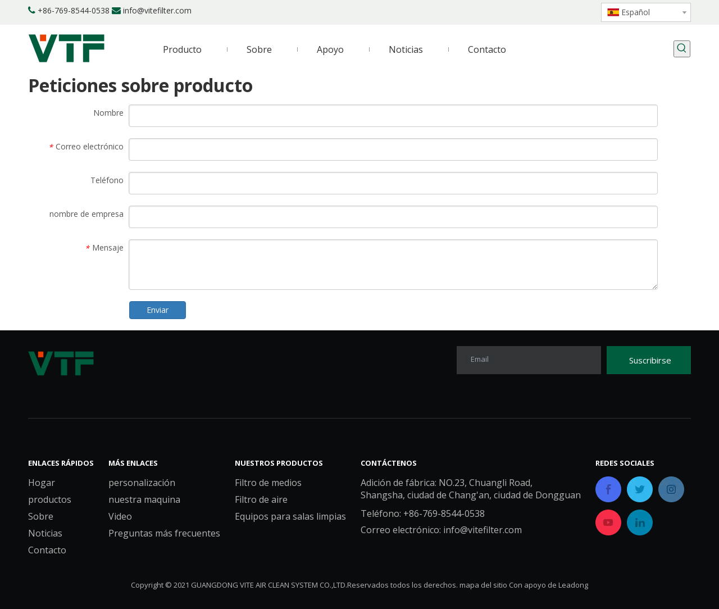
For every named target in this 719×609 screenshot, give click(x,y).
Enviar (158, 309)
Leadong (573, 585)
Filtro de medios (268, 482)
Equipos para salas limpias (290, 516)
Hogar (41, 482)
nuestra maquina (144, 499)
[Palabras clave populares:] (682, 48)
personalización (141, 482)
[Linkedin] (531, 11)
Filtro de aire (261, 499)
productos (49, 499)
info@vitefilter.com (157, 10)
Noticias (45, 533)
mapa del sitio (483, 585)
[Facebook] (511, 11)
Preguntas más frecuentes (164, 533)
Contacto (47, 550)
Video (120, 516)
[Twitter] (550, 11)
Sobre (40, 516)
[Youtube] (569, 11)
